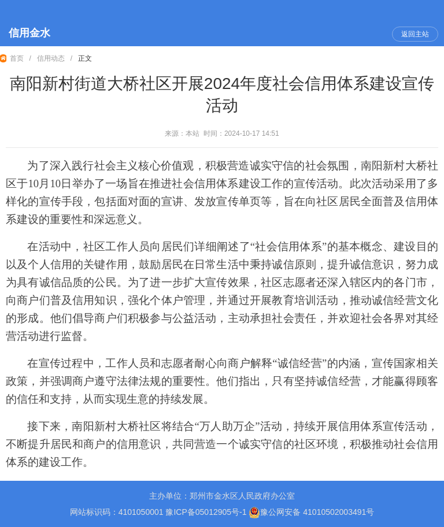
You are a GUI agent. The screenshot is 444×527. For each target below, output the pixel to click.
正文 (85, 58)
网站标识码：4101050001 (117, 512)
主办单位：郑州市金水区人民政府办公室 (222, 495)
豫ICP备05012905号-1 (205, 512)
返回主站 (415, 34)
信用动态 (51, 58)
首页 (17, 58)
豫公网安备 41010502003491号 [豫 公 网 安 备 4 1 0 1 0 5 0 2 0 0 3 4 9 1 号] (311, 512)
